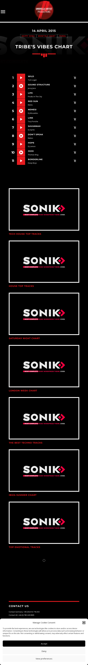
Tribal (62, 36)
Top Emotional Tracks (24, 547)
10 (12, 152)
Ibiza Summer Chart (22, 495)
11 (13, 161)
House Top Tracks (21, 286)
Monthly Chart (47, 36)
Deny (44, 651)
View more (44, 209)
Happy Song (28, 36)
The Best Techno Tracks (25, 443)
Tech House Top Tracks (25, 234)
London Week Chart (23, 390)
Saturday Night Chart (24, 338)
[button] (84, 622)
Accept (44, 643)
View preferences (44, 658)
